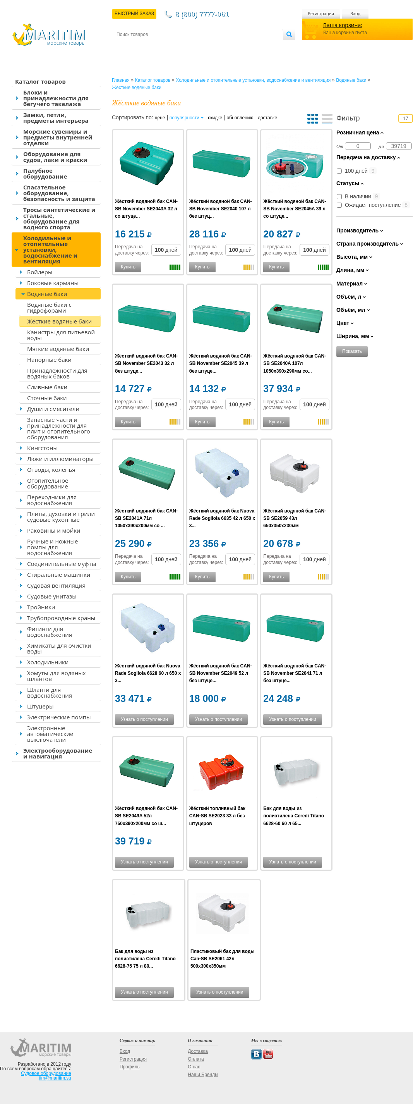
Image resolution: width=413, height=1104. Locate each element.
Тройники (41, 607)
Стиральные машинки (58, 574)
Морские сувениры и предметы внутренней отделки (58, 137)
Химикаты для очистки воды (59, 648)
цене (160, 117)
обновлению (240, 117)
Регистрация (321, 13)
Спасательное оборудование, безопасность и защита (59, 193)
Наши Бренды (203, 1074)
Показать (352, 351)
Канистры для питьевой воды (61, 335)
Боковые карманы (53, 283)
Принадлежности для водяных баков (57, 373)
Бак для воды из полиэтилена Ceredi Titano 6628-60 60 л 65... (293, 816)
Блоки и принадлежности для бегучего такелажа (56, 98)
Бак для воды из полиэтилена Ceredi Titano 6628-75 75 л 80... (145, 959)
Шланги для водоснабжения (49, 692)
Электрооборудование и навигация (57, 753)
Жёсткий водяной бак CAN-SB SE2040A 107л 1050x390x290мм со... (294, 363)
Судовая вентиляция (56, 585)
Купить (128, 267)
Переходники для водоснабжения (52, 500)
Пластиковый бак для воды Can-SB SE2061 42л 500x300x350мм (222, 959)
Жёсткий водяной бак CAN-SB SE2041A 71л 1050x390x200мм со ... (146, 518)
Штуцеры (40, 706)
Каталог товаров (40, 81)
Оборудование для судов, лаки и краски (55, 156)
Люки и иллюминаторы (60, 459)
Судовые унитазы (52, 596)
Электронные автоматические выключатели (50, 733)
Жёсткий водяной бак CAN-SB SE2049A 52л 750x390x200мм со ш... (146, 816)
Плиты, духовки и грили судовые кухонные (61, 516)
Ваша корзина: (342, 25)
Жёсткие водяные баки (59, 321)
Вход (355, 13)
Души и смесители (53, 409)
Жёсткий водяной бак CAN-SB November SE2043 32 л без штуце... (146, 363)
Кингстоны (42, 448)
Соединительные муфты (61, 563)
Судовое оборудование (46, 1073)
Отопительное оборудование (47, 483)
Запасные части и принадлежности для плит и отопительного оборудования (58, 428)
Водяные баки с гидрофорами (49, 307)
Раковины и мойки (53, 530)
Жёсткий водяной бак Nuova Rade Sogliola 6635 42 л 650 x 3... (222, 518)
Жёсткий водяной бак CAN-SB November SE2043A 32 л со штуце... (146, 209)
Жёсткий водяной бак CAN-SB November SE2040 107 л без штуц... (220, 209)
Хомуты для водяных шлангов (56, 676)
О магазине (209, 47)
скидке (215, 117)
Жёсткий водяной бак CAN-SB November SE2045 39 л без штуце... (220, 363)
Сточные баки (47, 398)
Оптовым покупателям (258, 47)
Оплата (180, 47)
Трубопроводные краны (61, 618)
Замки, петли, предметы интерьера (56, 117)
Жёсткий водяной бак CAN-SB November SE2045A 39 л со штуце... (294, 209)
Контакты (125, 47)
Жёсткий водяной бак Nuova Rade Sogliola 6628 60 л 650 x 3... (148, 673)
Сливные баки (47, 387)
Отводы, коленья (51, 469)
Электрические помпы (59, 717)
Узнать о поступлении (144, 719)
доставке (267, 117)
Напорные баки (49, 359)
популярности (184, 117)
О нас (194, 1067)
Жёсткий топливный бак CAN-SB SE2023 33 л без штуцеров (217, 816)
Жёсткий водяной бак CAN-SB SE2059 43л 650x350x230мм (294, 518)
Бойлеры (39, 272)
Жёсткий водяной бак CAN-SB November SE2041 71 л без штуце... (294, 673)
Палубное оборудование (45, 173)
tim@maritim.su (55, 1078)
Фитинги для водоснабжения (49, 631)
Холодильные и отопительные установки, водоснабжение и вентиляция (50, 249)
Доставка (154, 47)
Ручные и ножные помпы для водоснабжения (52, 547)
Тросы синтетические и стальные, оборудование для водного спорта (59, 218)
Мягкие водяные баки (58, 349)
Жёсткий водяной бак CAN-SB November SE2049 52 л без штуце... (220, 673)
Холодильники (48, 662)
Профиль (130, 1067)
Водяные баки (47, 293)
